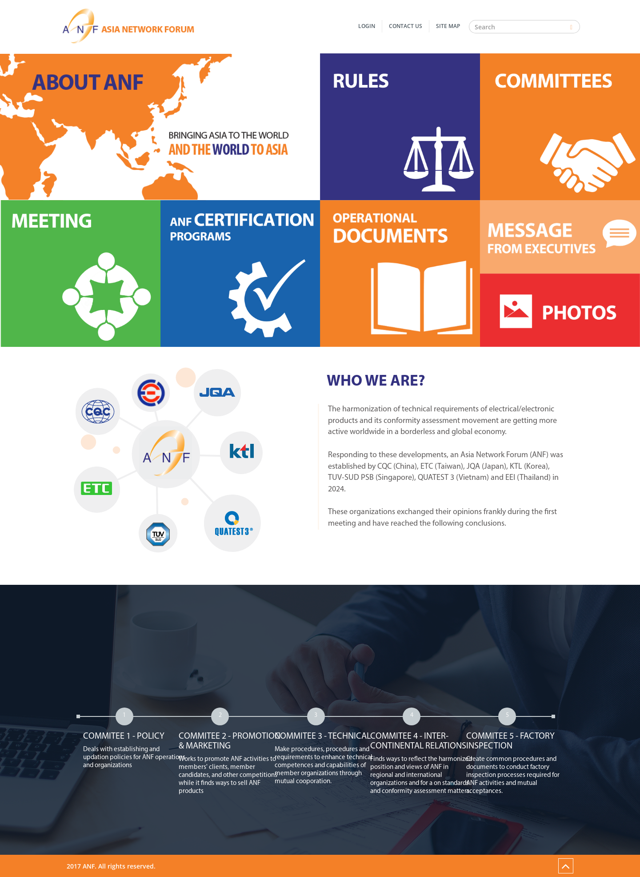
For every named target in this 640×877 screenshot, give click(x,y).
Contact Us (405, 26)
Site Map (448, 26)
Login (366, 26)
